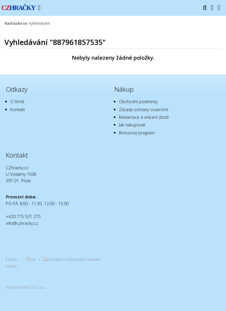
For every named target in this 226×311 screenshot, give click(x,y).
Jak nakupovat (132, 125)
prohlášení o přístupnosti (66, 259)
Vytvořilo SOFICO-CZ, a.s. (25, 287)
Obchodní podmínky (138, 101)
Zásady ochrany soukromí (143, 109)
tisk (33, 259)
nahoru (13, 259)
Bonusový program (137, 133)
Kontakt (17, 109)
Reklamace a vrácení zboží (144, 117)
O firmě (17, 101)
